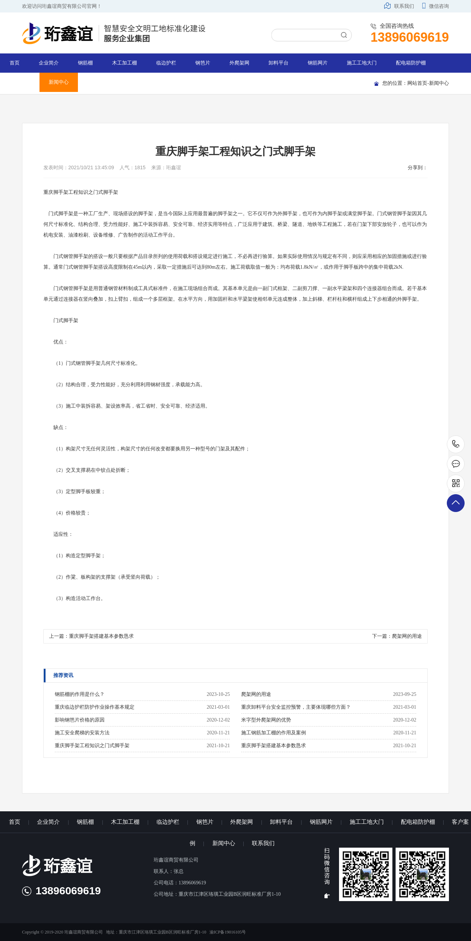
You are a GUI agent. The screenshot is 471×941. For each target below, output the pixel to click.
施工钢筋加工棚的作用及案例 (273, 732)
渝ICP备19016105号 (228, 932)
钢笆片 (202, 63)
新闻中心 (59, 82)
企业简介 (49, 63)
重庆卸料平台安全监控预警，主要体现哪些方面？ (296, 707)
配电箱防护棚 (411, 63)
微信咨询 (435, 6)
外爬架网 (239, 63)
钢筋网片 (318, 63)
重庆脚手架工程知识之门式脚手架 (92, 745)
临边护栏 (166, 63)
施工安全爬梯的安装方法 (82, 732)
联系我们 (399, 6)
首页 (15, 63)
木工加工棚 (124, 63)
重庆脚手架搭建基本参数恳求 (101, 636)
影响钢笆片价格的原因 (80, 720)
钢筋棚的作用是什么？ (80, 694)
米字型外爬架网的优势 (266, 720)
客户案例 (20, 82)
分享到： (418, 167)
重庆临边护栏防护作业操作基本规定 (94, 707)
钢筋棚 (85, 63)
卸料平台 (279, 63)
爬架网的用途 (407, 636)
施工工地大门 (362, 63)
